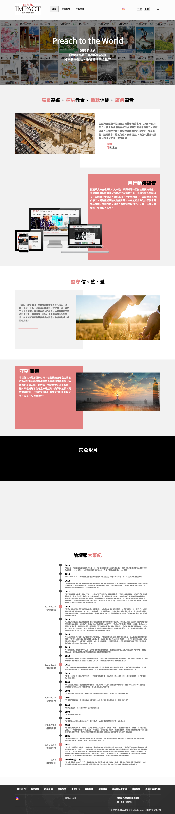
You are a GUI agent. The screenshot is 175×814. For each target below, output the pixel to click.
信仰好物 (66, 8)
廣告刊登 (62, 789)
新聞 (54, 8)
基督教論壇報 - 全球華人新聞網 (28, 9)
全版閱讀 (80, 8)
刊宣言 (112, 147)
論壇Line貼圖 (70, 798)
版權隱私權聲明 (119, 789)
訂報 (139, 8)
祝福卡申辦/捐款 (153, 789)
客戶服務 (89, 789)
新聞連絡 (35, 789)
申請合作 (75, 789)
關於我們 (21, 789)
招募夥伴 (103, 789)
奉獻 (147, 8)
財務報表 (136, 789)
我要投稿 (48, 789)
